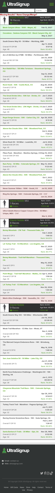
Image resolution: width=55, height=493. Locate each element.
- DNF (25, 194)
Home (6, 487)
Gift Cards (14, 487)
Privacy (30, 490)
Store (28, 487)
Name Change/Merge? (26, 14)
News (22, 487)
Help (34, 487)
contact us (14, 461)
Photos (14, 23)
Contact (41, 487)
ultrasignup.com (16, 463)
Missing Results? (8, 14)
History (44, 23)
